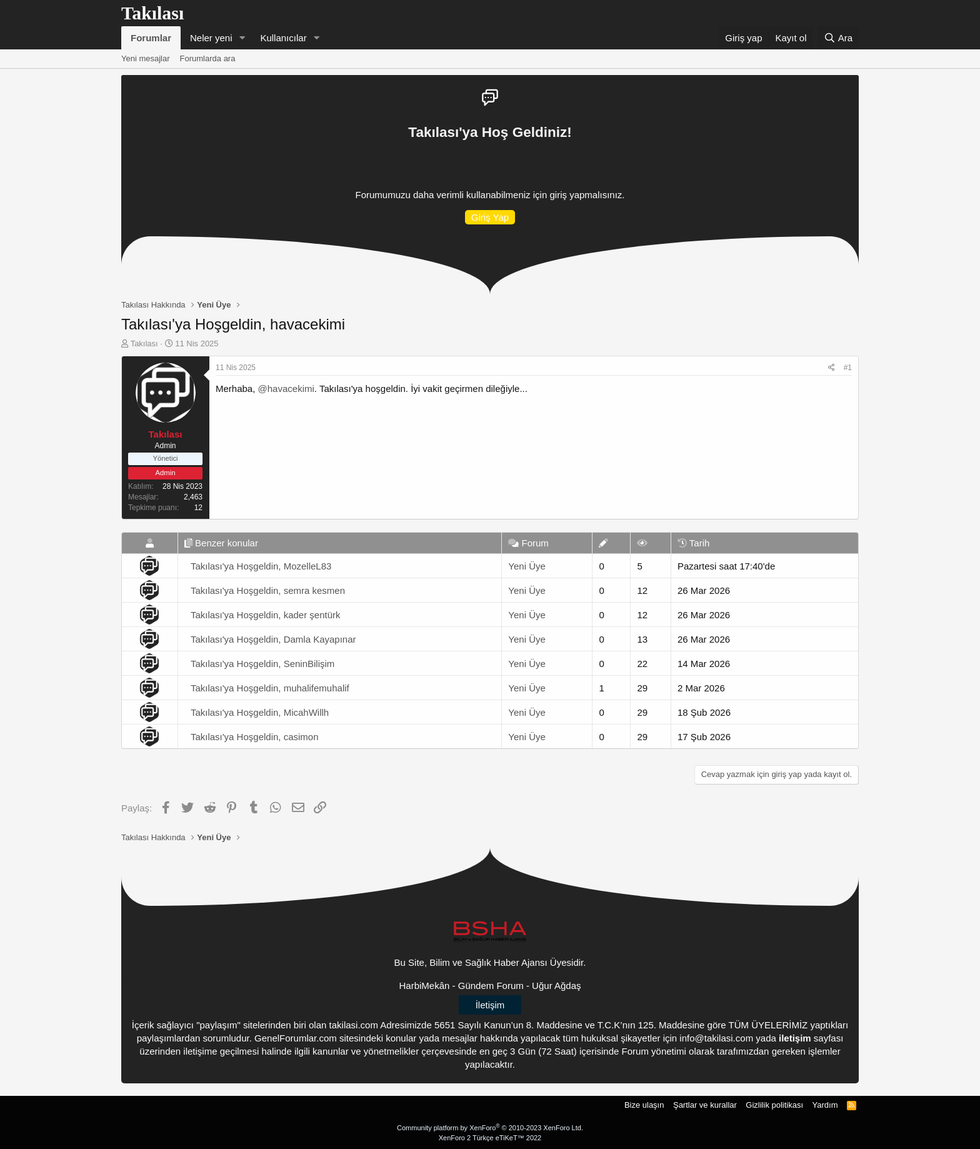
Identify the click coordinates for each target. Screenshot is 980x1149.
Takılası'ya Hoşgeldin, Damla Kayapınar (273, 639)
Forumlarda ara (208, 58)
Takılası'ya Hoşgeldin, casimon (255, 736)
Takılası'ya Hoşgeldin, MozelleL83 (261, 566)
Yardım (825, 1105)
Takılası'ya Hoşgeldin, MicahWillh (260, 712)
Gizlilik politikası (774, 1105)
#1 (848, 367)
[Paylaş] (831, 368)
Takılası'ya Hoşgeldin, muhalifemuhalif (270, 688)
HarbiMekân (424, 985)
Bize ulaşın (644, 1105)
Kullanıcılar (283, 38)
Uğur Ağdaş (556, 985)
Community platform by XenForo (490, 1127)
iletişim (795, 1038)
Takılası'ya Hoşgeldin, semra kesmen (268, 590)
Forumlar (151, 38)
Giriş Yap (490, 217)
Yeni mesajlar (145, 58)
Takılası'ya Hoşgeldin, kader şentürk (266, 615)
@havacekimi (286, 388)
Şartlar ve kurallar (705, 1105)
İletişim (490, 1005)
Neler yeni (211, 38)
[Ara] (838, 37)
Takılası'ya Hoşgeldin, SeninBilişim (262, 663)
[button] (242, 37)
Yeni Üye (527, 566)
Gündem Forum (491, 985)
